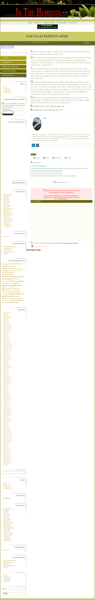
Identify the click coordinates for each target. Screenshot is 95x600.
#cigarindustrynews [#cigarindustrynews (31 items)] (15, 264)
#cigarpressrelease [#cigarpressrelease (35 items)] (8, 268)
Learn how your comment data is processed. (66, 243)
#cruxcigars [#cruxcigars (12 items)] (4, 270)
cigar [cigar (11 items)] (3, 283)
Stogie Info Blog (8, 221)
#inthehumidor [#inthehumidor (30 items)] (7, 274)
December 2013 (7, 366)
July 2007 (6, 465)
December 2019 (8, 325)
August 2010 (7, 417)
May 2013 (6, 371)
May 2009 (6, 426)
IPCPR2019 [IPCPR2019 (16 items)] (5, 298)
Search (4, 588)
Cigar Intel (6, 207)
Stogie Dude (7, 217)
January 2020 (7, 323)
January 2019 (7, 343)
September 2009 (8, 420)
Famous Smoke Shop (9, 252)
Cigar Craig (6, 201)
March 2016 (7, 353)
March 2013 (7, 374)
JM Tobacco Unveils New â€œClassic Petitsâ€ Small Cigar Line (53, 176)
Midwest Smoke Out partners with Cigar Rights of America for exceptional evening (60, 168)
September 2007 (8, 461)
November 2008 (8, 436)
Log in (5, 87)
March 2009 (7, 429)
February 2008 (7, 452)
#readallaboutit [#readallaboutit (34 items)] (8, 279)
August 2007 (7, 463)
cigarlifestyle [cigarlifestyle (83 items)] (15, 285)
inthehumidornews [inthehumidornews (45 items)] (10, 296)
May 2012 (6, 389)
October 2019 (7, 329)
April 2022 (6, 314)
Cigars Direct (7, 250)
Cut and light (62, 23)
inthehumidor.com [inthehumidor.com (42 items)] (16, 294)
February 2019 (7, 341)
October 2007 (7, 459)
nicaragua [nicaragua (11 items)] (17, 298)
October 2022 (7, 313)
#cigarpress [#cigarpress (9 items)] (13, 266)
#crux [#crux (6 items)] (22, 268)
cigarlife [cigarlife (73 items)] (5, 285)
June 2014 (6, 364)
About (30, 23)
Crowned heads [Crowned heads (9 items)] (17, 290)
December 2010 (8, 410)
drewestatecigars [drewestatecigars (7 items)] (5, 294)
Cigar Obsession (8, 210)
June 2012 (6, 387)
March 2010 (7, 419)
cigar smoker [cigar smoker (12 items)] (9, 288)
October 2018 (7, 348)
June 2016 (6, 351)
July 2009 (6, 422)
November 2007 (8, 457)
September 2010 (8, 415)
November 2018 (8, 346)
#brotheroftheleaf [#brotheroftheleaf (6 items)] (5, 264)
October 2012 (7, 380)
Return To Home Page (7, 46)
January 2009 (7, 433)
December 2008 (8, 435)
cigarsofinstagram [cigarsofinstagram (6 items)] (16, 288)
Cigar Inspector (8, 205)
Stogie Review (7, 223)
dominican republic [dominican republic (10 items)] (6, 292)
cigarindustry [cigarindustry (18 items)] (16, 283)
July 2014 (6, 362)
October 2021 (7, 316)
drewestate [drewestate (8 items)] (13, 292)
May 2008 (6, 447)
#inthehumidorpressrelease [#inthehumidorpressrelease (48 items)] (13, 277)
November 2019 (8, 327)
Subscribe (7, 113)
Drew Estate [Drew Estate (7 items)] (18, 292)
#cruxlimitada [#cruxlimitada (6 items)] (10, 270)
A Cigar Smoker (8, 194)
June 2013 (6, 369)
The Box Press (7, 224)
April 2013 (6, 373)
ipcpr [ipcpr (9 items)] (19, 296)
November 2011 (8, 399)
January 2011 (7, 408)
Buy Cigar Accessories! (7, 47)
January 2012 (7, 396)
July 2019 (6, 332)
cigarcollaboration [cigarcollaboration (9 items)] (8, 283)
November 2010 (8, 412)
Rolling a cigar (49, 23)
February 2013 (7, 376)
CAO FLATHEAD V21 (39, 166)
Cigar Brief (6, 200)
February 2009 (7, 431)
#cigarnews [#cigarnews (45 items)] (6, 266)
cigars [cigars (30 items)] (4, 288)
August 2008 (7, 442)
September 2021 (8, 318)
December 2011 (7, 397)
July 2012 (6, 385)
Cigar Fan (6, 203)
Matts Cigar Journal (9, 214)
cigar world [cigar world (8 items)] (11, 290)
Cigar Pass (6, 236)
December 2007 (8, 456)
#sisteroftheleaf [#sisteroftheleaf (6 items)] (16, 279)
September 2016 (8, 350)
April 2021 (6, 321)
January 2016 (7, 355)
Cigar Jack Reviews (8, 209)
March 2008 (7, 450)
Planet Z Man (7, 216)
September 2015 (8, 359)
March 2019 (7, 339)
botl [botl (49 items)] (10, 281)
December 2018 (8, 344)
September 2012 (8, 382)
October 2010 (7, 413)
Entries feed (7, 88)
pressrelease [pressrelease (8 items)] (7, 300)
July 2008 (6, 443)
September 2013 (8, 367)
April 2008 (6, 449)
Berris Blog (6, 196)
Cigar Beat (6, 198)
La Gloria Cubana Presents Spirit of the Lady (47, 173)
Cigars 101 (38, 23)
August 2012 (7, 383)
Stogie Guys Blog (8, 219)
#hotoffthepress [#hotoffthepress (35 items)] (8, 272)
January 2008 (7, 454)
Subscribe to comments (41, 246)
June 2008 (6, 445)
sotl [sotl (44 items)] (16, 302)
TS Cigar (6, 253)
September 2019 (8, 330)
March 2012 (7, 392)
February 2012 (7, 394)
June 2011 (6, 404)
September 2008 (8, 440)
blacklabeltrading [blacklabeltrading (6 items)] (5, 281)
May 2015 (6, 360)
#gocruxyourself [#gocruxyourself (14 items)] (17, 270)
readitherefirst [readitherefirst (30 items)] (16, 300)
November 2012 (8, 378)
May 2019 (6, 336)
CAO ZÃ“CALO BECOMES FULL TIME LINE (47, 171)
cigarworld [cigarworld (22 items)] (5, 290)
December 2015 (7, 357)
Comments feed (8, 90)
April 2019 (6, 337)
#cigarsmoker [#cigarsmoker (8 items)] (18, 268)
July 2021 (6, 320)
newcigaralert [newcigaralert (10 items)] (12, 298)
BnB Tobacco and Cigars (10, 246)
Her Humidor (7, 212)
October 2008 (7, 438)
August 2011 (7, 403)
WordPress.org (7, 92)
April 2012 (6, 390)
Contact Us (73, 23)
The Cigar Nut (7, 226)
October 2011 (7, 401)
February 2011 (7, 406)
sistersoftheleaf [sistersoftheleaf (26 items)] (9, 302)
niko (48, 42)
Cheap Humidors (8, 248)
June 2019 (6, 334)
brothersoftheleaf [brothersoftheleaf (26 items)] (18, 281)
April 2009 (6, 427)
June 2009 (6, 424)
